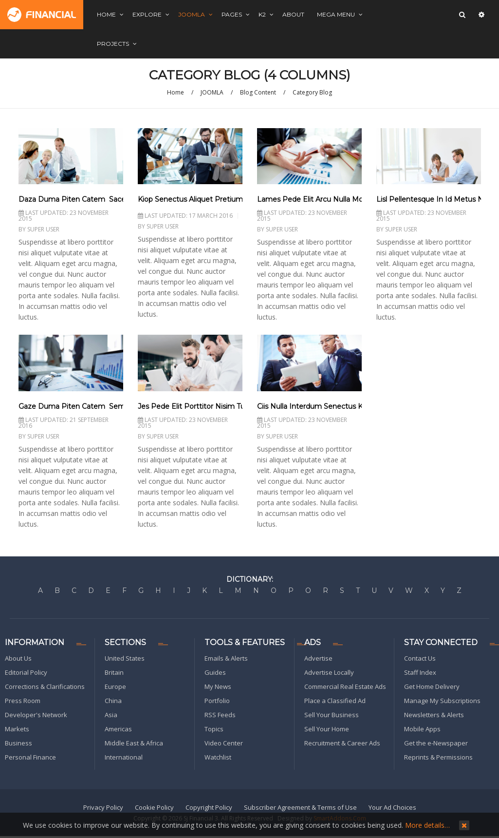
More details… (427, 825)
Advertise (318, 658)
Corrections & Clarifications (45, 686)
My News (217, 686)
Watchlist (217, 757)
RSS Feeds (220, 714)
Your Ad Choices (392, 807)
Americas (118, 728)
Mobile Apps (422, 728)
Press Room (22, 700)
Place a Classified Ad (335, 700)
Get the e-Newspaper (436, 743)
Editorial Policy (26, 672)
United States (125, 658)
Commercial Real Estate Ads (345, 686)
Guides (215, 672)
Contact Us (420, 658)
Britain (114, 672)
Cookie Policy (154, 807)
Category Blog (312, 92)
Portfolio (217, 700)
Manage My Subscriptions (442, 700)
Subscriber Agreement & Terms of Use (300, 807)
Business (18, 743)
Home (175, 92)
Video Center (223, 743)
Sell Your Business (331, 714)
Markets (17, 728)
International (124, 757)
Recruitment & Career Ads (342, 743)
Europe (115, 686)
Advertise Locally (329, 672)
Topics (213, 728)
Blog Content (258, 92)
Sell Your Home (326, 728)
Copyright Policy (208, 807)
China (113, 700)
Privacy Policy (103, 807)
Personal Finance (30, 757)
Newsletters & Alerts (434, 714)
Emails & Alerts (226, 658)
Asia (111, 714)
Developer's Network (36, 714)
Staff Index (420, 672)
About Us (18, 658)
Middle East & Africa (134, 743)
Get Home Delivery (432, 686)
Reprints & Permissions (438, 757)
